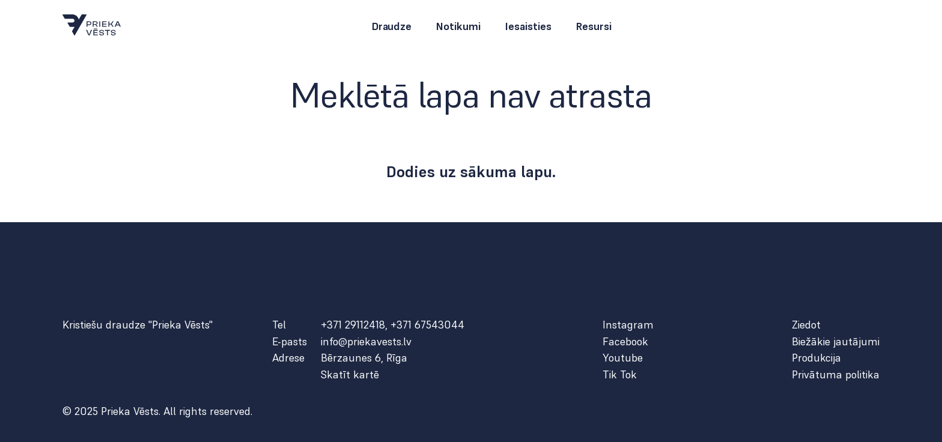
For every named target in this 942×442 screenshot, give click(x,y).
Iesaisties (528, 26)
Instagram (628, 324)
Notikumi (458, 26)
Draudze (391, 26)
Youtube (623, 358)
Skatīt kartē (350, 374)
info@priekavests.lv (366, 341)
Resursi (594, 26)
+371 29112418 (353, 324)
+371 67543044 (427, 324)
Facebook (625, 341)
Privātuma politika (836, 374)
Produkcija (816, 358)
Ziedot (806, 324)
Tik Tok (620, 374)
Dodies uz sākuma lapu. (471, 171)
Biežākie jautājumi (836, 341)
